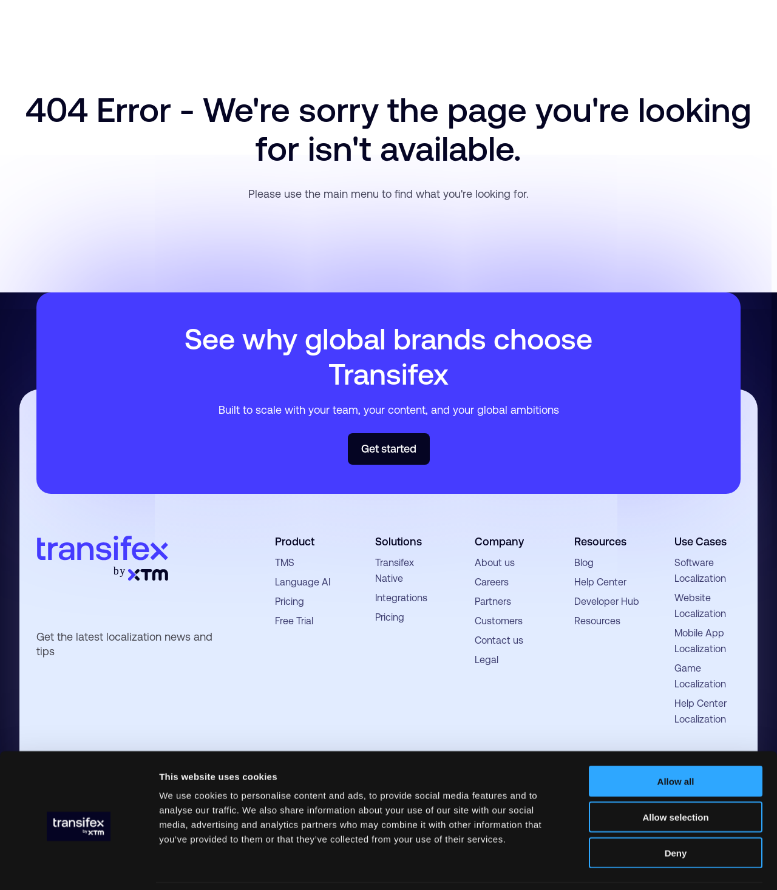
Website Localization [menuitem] (700, 605)
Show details (637, 866)
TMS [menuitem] (284, 562)
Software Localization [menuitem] (700, 570)
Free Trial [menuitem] (294, 621)
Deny (676, 812)
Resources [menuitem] (600, 541)
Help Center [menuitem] (600, 582)
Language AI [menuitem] (302, 582)
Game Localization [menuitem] (700, 676)
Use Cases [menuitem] (700, 541)
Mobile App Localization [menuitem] (700, 641)
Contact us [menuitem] (499, 640)
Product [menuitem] (294, 541)
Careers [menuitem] (492, 582)
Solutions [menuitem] (398, 541)
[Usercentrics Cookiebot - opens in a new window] (78, 866)
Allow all (675, 741)
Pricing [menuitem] (289, 601)
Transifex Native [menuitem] (394, 570)
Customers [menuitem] (499, 621)
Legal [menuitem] (486, 660)
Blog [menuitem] (584, 562)
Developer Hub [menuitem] (606, 601)
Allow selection (675, 777)
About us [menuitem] (495, 562)
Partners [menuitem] (493, 601)
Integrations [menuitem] (401, 598)
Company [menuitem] (499, 541)
